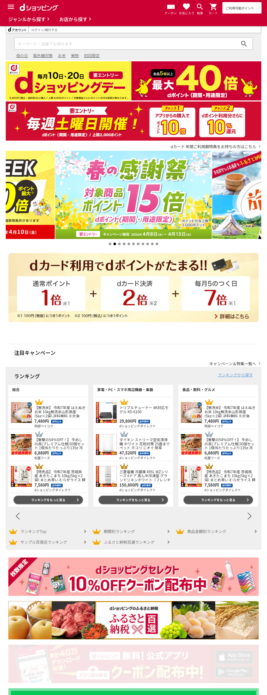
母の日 (22, 55)
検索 (244, 43)
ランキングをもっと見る (48, 494)
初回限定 (92, 55)
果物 (75, 55)
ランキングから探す (235, 369)
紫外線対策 (43, 55)
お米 (62, 55)
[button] (213, 7)
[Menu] (11, 7)
